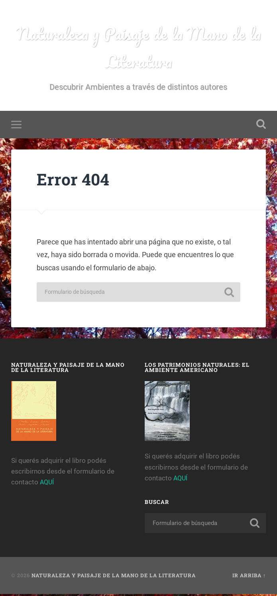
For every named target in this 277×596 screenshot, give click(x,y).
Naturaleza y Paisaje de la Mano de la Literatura (138, 48)
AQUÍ (47, 484)
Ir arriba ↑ (249, 577)
